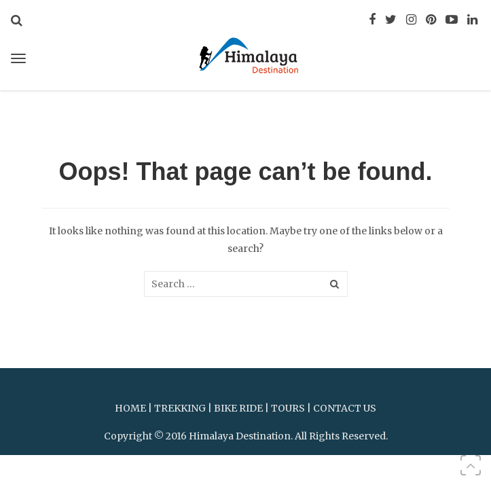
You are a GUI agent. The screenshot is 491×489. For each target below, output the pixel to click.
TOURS (288, 408)
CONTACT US (344, 408)
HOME (130, 408)
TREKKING (180, 408)
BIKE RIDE (238, 408)
